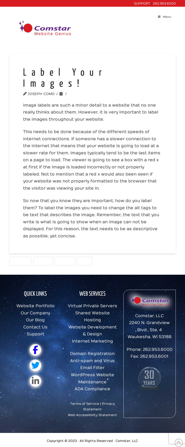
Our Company (35, 313)
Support (35, 334)
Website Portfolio (35, 306)
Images (43, 261)
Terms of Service (84, 404)
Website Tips (82, 94)
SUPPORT (142, 4)
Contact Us (35, 327)
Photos (64, 261)
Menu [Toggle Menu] (164, 16)
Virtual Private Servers (92, 306)
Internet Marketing (92, 341)
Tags (85, 261)
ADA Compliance (92, 389)
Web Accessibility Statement (92, 415)
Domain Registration (92, 353)
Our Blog (35, 320)
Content (20, 261)
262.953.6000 (164, 4)
